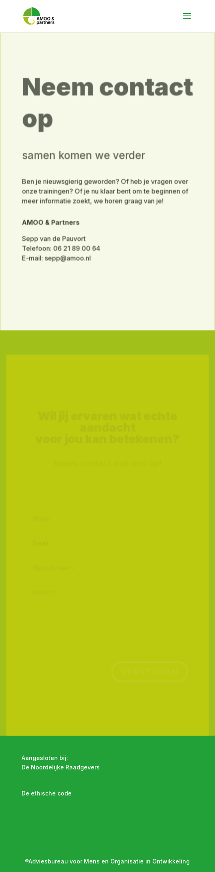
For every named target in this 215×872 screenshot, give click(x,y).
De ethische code (47, 793)
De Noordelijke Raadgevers (61, 767)
